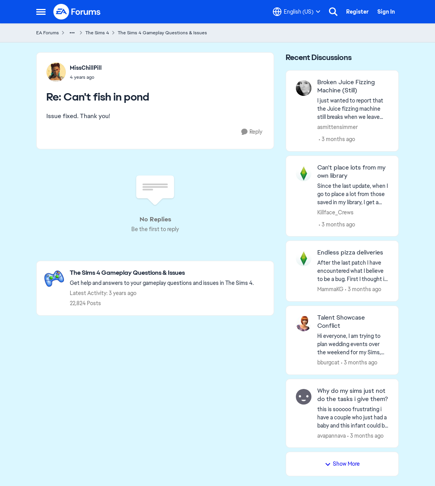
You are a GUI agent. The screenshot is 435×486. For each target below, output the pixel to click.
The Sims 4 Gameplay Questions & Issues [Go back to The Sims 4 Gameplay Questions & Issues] (162, 33)
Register (357, 11)
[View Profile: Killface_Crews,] (303, 173)
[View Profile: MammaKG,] (303, 258)
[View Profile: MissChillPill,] (56, 72)
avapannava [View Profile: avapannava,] (331, 435)
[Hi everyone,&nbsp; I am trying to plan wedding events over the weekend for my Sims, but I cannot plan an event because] (353, 344)
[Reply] (252, 132)
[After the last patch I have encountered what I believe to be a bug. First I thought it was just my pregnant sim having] (353, 271)
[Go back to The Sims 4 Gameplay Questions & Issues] (162, 273)
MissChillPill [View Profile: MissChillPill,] (86, 67)
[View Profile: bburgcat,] (303, 323)
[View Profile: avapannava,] (303, 397)
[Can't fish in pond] (86, 77)
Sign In (386, 11)
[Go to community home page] (77, 11)
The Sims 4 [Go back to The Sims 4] (97, 33)
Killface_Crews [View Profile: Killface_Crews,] (335, 212)
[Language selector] (296, 11)
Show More (342, 463)
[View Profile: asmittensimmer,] (303, 88)
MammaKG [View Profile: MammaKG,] (330, 289)
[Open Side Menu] (41, 12)
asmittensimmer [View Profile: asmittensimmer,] (337, 127)
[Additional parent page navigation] (72, 32)
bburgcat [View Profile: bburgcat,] (328, 362)
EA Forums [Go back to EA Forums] (47, 33)
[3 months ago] (337, 139)
